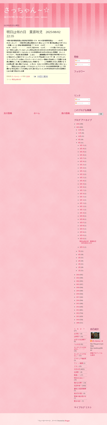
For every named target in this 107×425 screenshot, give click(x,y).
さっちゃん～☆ (27, 10)
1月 (79, 270)
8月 (79, 143)
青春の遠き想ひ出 (80, 396)
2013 (78, 310)
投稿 (77, 61)
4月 (79, 261)
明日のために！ (79, 378)
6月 (79, 254)
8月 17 (82, 190)
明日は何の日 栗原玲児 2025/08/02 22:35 (89, 242)
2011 (78, 316)
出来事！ (77, 372)
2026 (78, 124)
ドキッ (76, 366)
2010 (78, 320)
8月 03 (82, 235)
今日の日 (77, 369)
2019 (78, 291)
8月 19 (82, 184)
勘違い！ (77, 375)
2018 (78, 294)
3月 (79, 264)
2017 (78, 297)
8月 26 (82, 161)
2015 (78, 303)
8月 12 (82, 206)
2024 (78, 275)
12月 (79, 130)
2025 (78, 127)
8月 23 (82, 171)
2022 (78, 281)
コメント (79, 64)
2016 (78, 300)
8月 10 (82, 213)
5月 (79, 258)
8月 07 (82, 222)
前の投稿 (65, 113)
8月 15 (82, 197)
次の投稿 (8, 113)
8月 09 (82, 216)
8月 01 (82, 247)
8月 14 (82, 200)
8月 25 (82, 165)
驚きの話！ (78, 401)
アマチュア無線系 (80, 358)
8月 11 (82, 209)
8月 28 (82, 155)
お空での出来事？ (80, 339)
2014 (78, 307)
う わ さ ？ (79, 329)
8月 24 (82, 168)
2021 (78, 284)
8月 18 (82, 187)
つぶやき (77, 344)
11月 (79, 133)
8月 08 (82, 219)
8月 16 (82, 193)
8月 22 (82, 174)
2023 (78, 278)
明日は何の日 (16, 79)
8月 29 (82, 152)
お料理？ (77, 336)
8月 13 (82, 203)
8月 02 (82, 238)
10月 (79, 136)
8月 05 (82, 229)
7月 (79, 251)
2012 (78, 313)
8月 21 (82, 177)
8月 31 (82, 145)
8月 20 (82, 181)
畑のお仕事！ (78, 383)
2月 (79, 267)
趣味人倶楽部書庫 (80, 389)
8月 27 (82, 158)
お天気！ (77, 333)
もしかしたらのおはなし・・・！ (80, 348)
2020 (78, 287)
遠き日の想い (78, 393)
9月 (79, 139)
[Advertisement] (37, 98)
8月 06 (82, 226)
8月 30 (82, 148)
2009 (78, 323)
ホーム (37, 113)
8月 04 (82, 232)
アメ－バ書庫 (78, 363)
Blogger (67, 421)
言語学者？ (78, 386)
